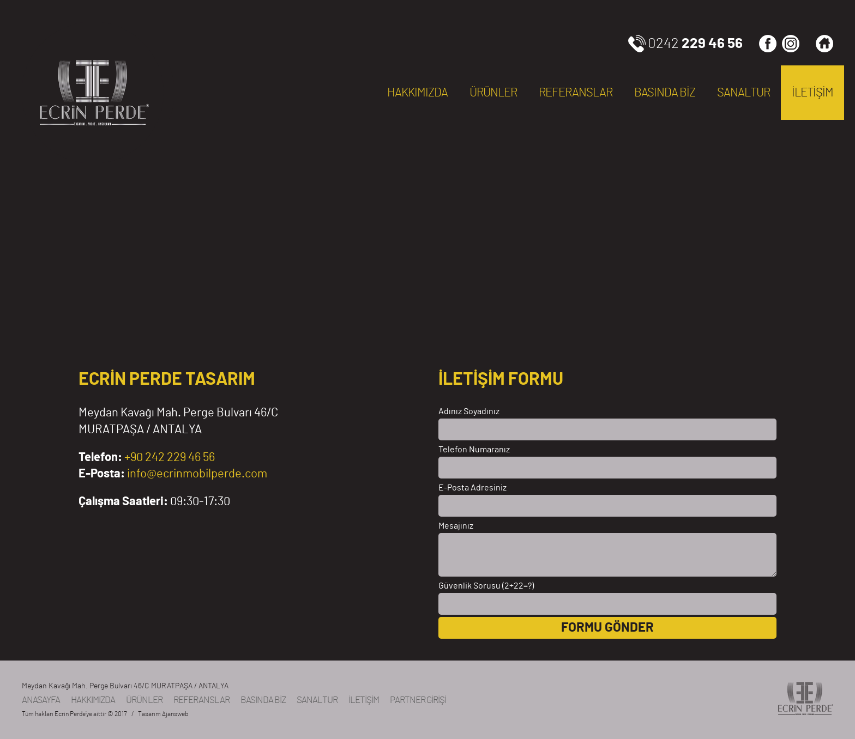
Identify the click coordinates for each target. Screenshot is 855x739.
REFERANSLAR (575, 93)
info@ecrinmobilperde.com (197, 474)
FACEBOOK (767, 43)
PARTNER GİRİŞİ (418, 700)
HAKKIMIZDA (417, 93)
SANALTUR (743, 93)
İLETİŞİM (812, 93)
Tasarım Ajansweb (163, 714)
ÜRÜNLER (493, 93)
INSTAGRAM (790, 43)
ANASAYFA (41, 700)
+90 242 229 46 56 (169, 457)
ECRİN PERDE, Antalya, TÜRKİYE (93, 92)
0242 (695, 44)
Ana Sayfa (824, 43)
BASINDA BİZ (664, 93)
